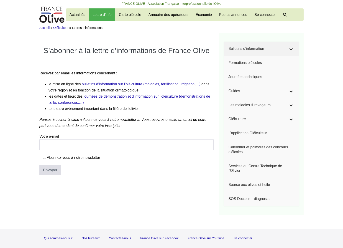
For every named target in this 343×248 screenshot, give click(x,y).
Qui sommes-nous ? (58, 238)
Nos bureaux (91, 238)
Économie (204, 15)
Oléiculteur (61, 28)
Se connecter (265, 15)
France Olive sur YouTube (206, 238)
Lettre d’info (102, 15)
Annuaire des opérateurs (168, 15)
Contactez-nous (120, 238)
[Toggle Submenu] (291, 49)
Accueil (44, 28)
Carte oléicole (130, 15)
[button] (284, 14)
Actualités (77, 15)
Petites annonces (233, 15)
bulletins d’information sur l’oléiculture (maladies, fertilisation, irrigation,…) (141, 84)
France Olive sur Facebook (159, 238)
